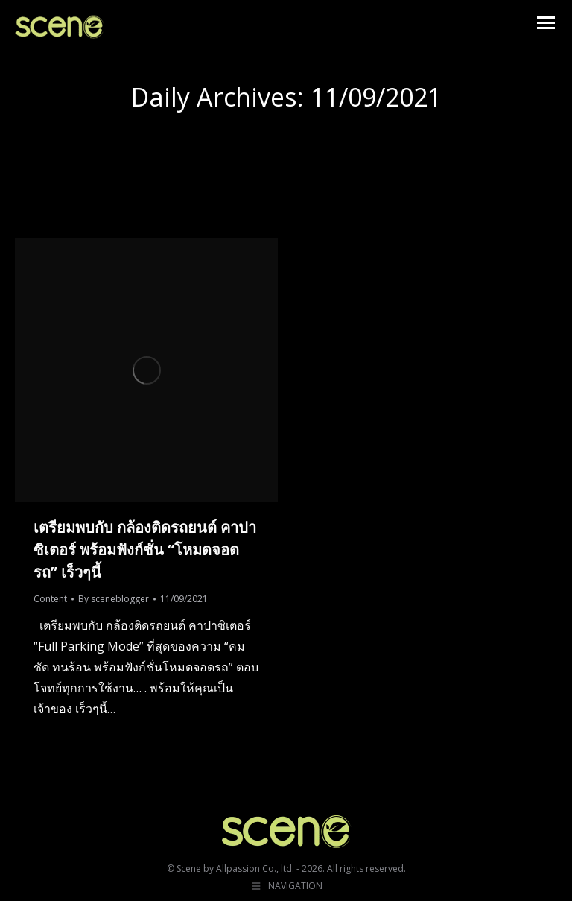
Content (50, 598)
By (113, 598)
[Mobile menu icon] (546, 23)
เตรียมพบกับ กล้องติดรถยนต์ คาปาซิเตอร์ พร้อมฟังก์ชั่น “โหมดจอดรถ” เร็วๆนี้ (145, 549)
